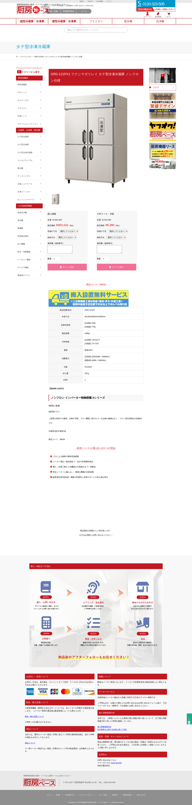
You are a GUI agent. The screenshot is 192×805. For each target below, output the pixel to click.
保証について (30, 743)
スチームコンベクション (27, 124)
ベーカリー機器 (24, 260)
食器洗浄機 (22, 212)
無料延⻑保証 (129, 795)
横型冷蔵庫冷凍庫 (64, 24)
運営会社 (116, 795)
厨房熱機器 (22, 84)
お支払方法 (114, 9)
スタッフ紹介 (103, 795)
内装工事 (90, 1)
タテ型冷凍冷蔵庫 (24, 152)
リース (108, 15)
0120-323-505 (117, 763)
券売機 (20, 220)
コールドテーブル (24, 160)
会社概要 (84, 9)
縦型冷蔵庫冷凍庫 (32, 24)
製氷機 (20, 168)
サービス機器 (23, 267)
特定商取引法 (68, 795)
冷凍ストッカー (24, 192)
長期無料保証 (93, 15)
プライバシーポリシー (86, 795)
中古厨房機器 (99, 1)
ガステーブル (23, 100)
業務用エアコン (24, 275)
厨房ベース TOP (74, 9)
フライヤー (22, 108)
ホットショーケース (25, 200)
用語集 (55, 795)
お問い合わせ (104, 9)
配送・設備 (77, 15)
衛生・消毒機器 (24, 252)
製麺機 (20, 228)
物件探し (81, 1)
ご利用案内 (93, 9)
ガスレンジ (22, 92)
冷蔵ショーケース (24, 184)
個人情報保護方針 (104, 727)
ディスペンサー (24, 176)
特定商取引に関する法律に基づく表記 (113, 729)
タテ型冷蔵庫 (23, 137)
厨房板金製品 (23, 236)
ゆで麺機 (21, 244)
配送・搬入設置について (35, 716)
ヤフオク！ (110, 1)
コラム (46, 795)
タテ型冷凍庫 (23, 144)
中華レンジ (22, 116)
